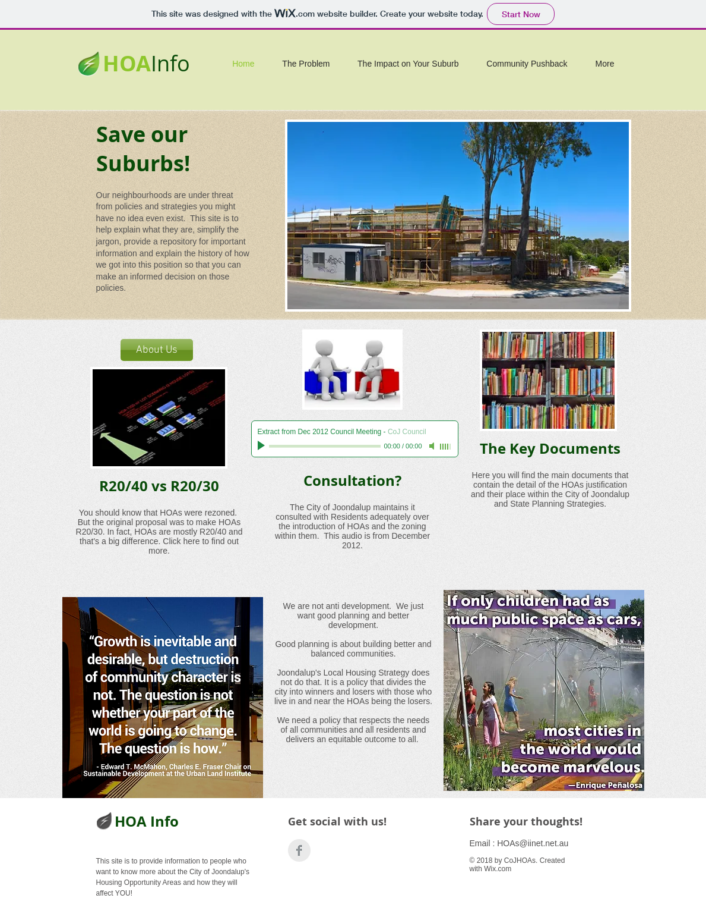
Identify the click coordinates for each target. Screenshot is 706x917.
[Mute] (433, 446)
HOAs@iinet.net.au (532, 843)
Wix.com (497, 869)
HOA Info (147, 821)
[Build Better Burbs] (299, 850)
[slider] (446, 447)
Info (170, 63)
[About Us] (157, 350)
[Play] (262, 446)
